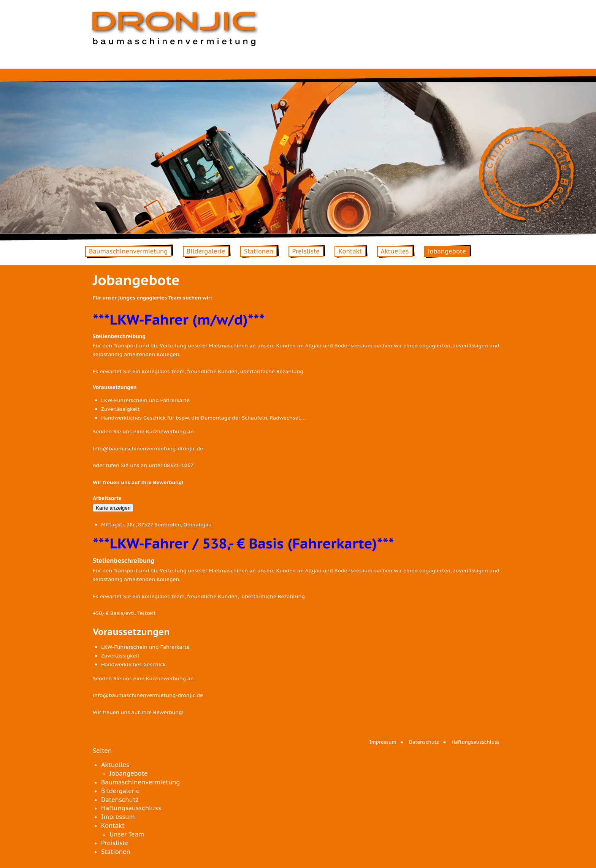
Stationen (258, 251)
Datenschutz (424, 742)
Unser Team (126, 834)
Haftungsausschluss (475, 742)
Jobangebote (447, 251)
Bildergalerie (206, 251)
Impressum (382, 742)
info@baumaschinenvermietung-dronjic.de (148, 448)
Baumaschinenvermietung (128, 251)
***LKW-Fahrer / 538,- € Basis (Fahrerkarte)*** (243, 543)
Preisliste (306, 251)
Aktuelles (395, 251)
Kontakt (349, 251)
